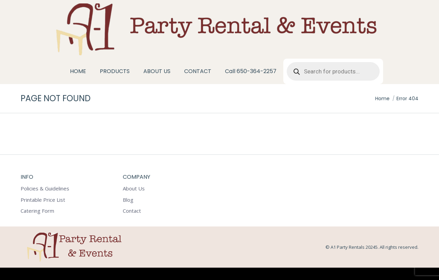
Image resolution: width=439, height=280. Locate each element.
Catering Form (37, 223)
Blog (128, 212)
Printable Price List (43, 212)
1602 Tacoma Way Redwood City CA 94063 (61, 6)
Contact (132, 223)
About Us (134, 201)
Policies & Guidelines (45, 201)
